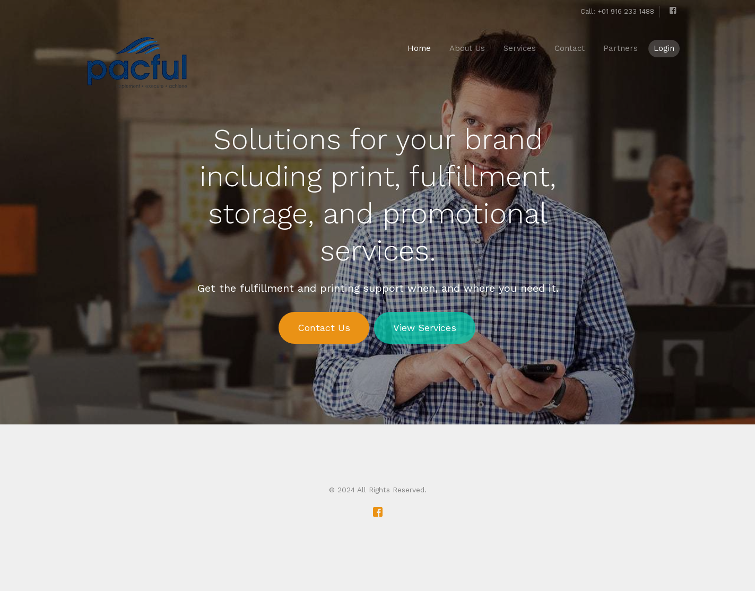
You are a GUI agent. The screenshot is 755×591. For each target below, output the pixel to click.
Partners (620, 48)
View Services (424, 327)
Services (520, 48)
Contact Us (323, 327)
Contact (569, 48)
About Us (467, 48)
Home (419, 48)
